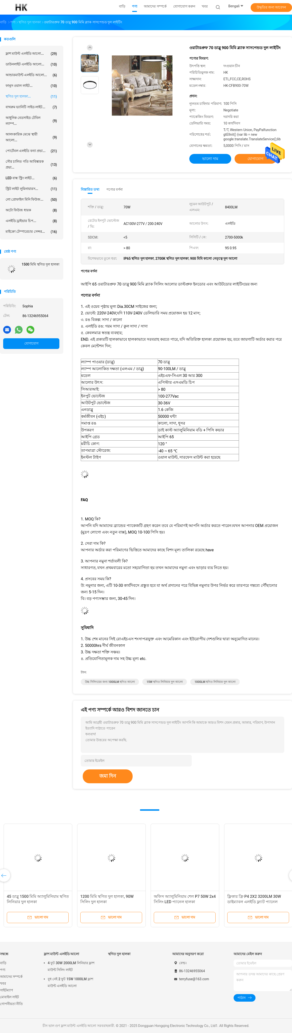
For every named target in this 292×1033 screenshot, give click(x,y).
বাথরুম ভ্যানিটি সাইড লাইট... (31, 107)
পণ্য (2, 970)
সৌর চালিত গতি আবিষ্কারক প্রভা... (31, 164)
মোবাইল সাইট (9, 997)
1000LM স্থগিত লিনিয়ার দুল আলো (215, 682)
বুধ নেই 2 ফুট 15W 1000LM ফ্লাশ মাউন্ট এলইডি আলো (70, 982)
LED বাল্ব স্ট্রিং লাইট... (31, 178)
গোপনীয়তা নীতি (11, 1004)
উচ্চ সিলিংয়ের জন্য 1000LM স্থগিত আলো (110, 682)
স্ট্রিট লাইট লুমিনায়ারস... (31, 189)
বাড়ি (3, 963)
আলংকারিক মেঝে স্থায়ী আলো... (31, 137)
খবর (3, 983)
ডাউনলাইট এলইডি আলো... (31, 64)
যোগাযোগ (31, 343)
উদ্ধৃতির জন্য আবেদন (271, 7)
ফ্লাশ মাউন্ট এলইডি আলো (61, 954)
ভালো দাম (210, 158)
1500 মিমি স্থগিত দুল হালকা (40, 264)
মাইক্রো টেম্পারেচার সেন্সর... (31, 231)
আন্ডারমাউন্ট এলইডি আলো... (31, 75)
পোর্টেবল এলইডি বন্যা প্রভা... (31, 151)
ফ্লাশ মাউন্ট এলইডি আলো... (31, 53)
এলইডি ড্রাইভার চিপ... (31, 221)
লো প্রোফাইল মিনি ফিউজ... (31, 199)
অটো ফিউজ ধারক (31, 210)
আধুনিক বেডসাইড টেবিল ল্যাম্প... (31, 120)
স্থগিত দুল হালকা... (31, 96)
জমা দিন (107, 776)
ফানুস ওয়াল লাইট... (31, 85)
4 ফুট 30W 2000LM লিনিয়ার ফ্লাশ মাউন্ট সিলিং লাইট (71, 966)
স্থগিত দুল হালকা (119, 954)
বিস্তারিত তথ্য (90, 189)
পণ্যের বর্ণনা (114, 189)
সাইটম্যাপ (6, 990)
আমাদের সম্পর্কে (11, 977)
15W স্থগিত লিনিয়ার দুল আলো (164, 682)
